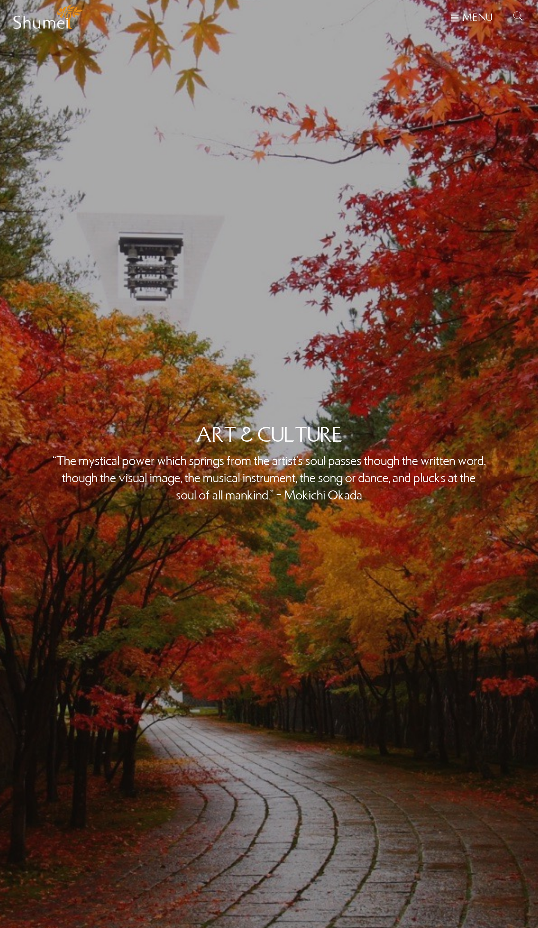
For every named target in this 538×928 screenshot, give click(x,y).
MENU (478, 18)
